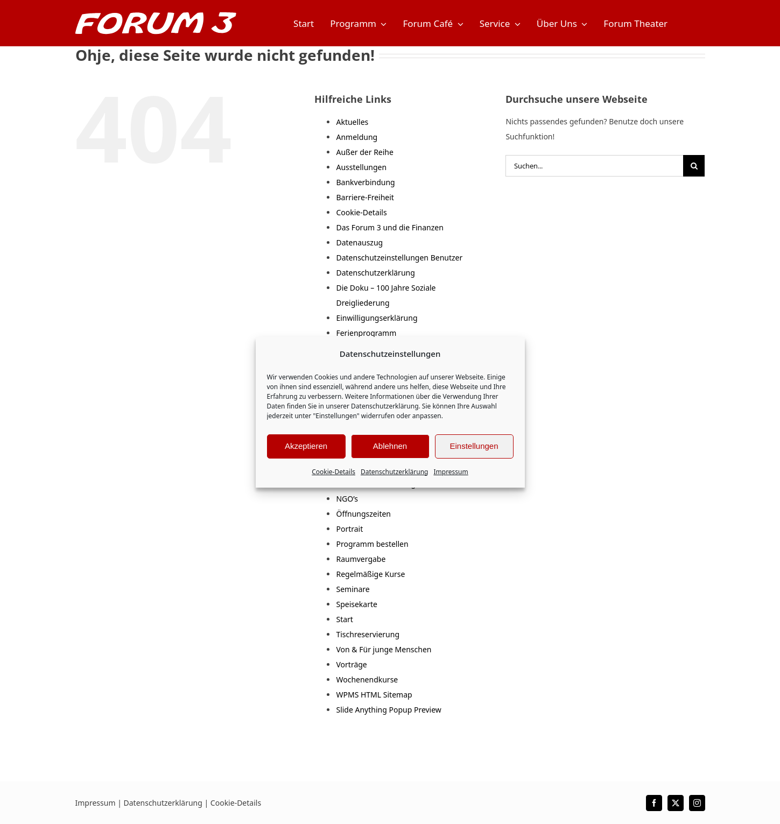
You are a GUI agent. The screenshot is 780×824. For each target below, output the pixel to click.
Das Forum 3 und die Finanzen (389, 227)
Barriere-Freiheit (364, 197)
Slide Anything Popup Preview (388, 710)
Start (344, 619)
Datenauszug (359, 242)
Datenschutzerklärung (384, 406)
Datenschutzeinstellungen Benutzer (399, 257)
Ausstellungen (361, 167)
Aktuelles (352, 122)
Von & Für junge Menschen (383, 649)
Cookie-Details (333, 471)
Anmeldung (356, 137)
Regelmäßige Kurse (370, 574)
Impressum (450, 471)
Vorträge (351, 664)
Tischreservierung (367, 634)
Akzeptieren (306, 445)
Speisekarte (356, 604)
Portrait (349, 529)
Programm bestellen (372, 544)
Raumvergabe (360, 559)
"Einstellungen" (336, 415)
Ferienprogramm (366, 333)
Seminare (352, 589)
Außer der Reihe (364, 152)
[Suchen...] (594, 166)
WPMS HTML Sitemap (374, 694)
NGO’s (347, 499)
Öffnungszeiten (363, 514)
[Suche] (694, 166)
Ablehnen (390, 445)
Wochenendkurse (367, 679)
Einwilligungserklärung (376, 318)
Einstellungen (473, 445)
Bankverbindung (365, 182)
